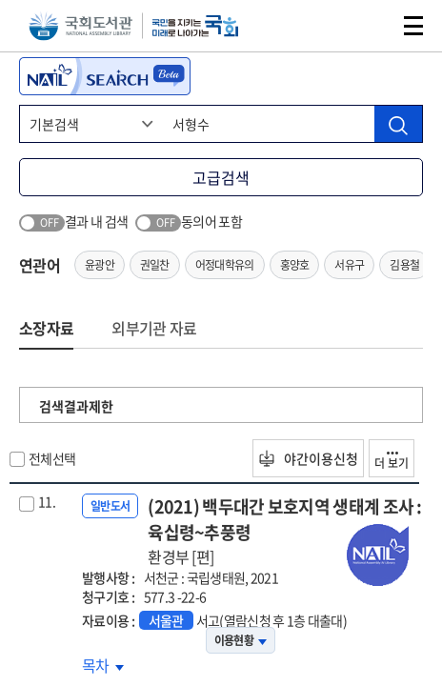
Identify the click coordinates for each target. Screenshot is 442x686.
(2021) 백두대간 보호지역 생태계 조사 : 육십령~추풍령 (285, 531)
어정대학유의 (224, 264)
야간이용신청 (308, 458)
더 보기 (391, 462)
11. (46, 501)
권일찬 (155, 264)
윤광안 (99, 264)
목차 (103, 665)
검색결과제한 (76, 405)
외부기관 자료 (153, 327)
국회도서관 (80, 26)
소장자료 (46, 327)
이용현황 (240, 640)
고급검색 (221, 177)
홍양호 (295, 264)
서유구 (349, 264)
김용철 (404, 264)
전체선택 (52, 458)
